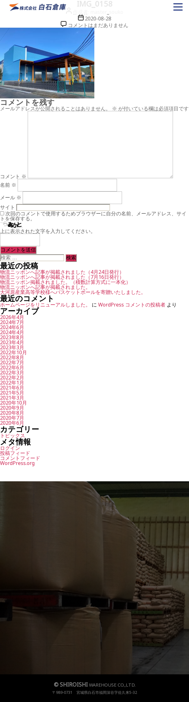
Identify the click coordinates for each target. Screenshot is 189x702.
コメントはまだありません (98, 25)
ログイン (10, 448)
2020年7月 (12, 417)
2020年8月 (12, 412)
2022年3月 (12, 372)
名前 (8, 184)
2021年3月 (12, 397)
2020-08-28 (98, 18)
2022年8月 (12, 357)
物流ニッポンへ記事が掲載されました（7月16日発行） (62, 277)
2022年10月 (13, 352)
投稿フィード (15, 453)
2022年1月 (12, 382)
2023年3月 (12, 347)
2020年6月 (12, 422)
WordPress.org (17, 463)
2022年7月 (12, 362)
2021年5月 (12, 392)
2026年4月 (12, 317)
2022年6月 (12, 367)
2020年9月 (12, 407)
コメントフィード (20, 458)
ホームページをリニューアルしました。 (45, 304)
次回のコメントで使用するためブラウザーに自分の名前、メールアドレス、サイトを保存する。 (93, 216)
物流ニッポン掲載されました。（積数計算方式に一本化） (65, 282)
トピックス (12, 435)
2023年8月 (12, 337)
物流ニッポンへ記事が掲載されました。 (45, 287)
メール (10, 197)
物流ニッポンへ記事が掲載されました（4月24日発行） (62, 271)
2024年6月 (12, 327)
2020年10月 (13, 402)
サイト (7, 207)
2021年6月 (12, 387)
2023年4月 (12, 342)
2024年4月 (12, 332)
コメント (13, 176)
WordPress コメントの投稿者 (131, 304)
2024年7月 (12, 322)
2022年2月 (12, 377)
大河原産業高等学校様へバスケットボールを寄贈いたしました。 (73, 292)
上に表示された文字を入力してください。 (48, 231)
